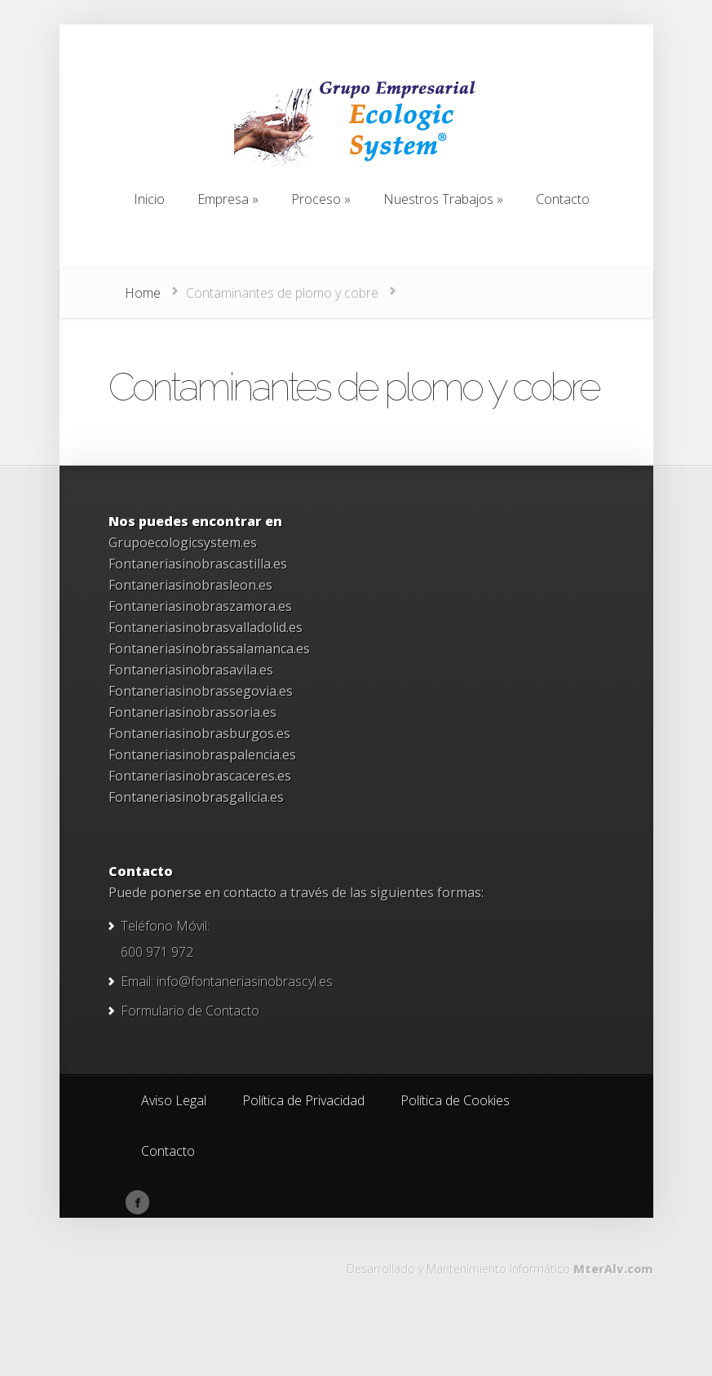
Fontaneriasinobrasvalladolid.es (205, 627)
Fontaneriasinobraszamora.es (200, 606)
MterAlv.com (613, 1268)
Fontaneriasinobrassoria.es (192, 712)
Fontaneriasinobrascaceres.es (199, 776)
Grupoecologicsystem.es (182, 542)
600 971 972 (157, 952)
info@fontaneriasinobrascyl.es (245, 981)
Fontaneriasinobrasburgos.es (199, 733)
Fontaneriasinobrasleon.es (190, 585)
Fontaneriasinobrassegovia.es (200, 691)
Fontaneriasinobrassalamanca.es (209, 648)
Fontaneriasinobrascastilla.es (197, 564)
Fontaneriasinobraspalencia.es (202, 754)
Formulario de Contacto (190, 1011)
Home (143, 293)
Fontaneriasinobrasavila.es (190, 670)
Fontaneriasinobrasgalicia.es (196, 797)
